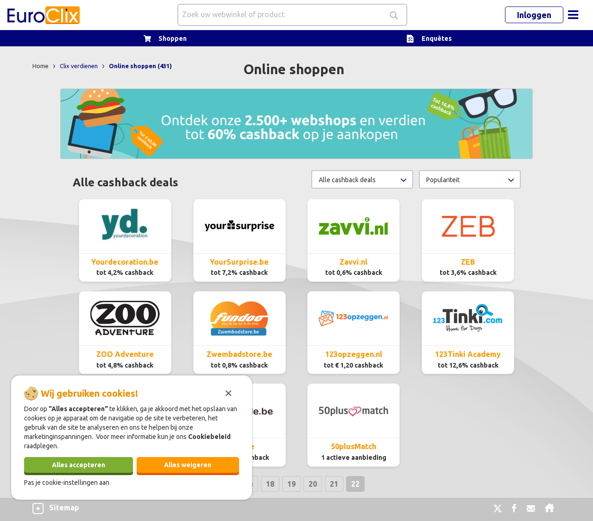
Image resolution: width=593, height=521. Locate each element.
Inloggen (534, 14)
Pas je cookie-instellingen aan (66, 482)
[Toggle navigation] (573, 15)
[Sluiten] (228, 392)
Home (41, 66)
